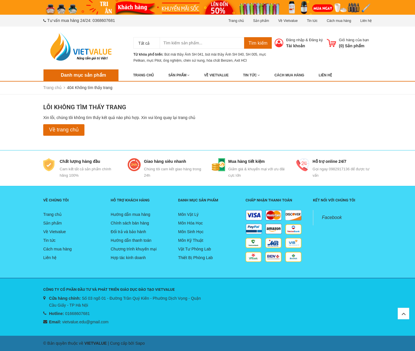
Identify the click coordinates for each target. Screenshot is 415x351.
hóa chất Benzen (220, 60)
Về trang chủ (64, 130)
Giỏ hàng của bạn (354, 40)
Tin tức (312, 21)
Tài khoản (295, 46)
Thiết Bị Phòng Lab (195, 257)
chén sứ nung (193, 60)
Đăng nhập (295, 40)
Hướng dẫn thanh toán (131, 240)
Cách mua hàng (339, 21)
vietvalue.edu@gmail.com (85, 322)
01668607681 (77, 313)
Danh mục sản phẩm (83, 75)
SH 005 (251, 54)
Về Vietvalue (288, 21)
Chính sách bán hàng (130, 223)
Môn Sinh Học (190, 231)
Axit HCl (240, 60)
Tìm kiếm (257, 43)
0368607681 (104, 20)
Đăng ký (316, 40)
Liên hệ (366, 21)
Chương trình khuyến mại (133, 249)
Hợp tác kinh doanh (128, 257)
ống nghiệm (172, 60)
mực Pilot (154, 60)
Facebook (332, 217)
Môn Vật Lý (188, 214)
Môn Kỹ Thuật (190, 240)
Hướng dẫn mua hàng (130, 214)
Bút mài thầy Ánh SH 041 (183, 54)
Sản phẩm (261, 21)
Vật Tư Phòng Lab (194, 249)
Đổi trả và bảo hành (128, 231)
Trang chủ (236, 21)
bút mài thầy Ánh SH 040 (224, 54)
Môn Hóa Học (190, 223)
